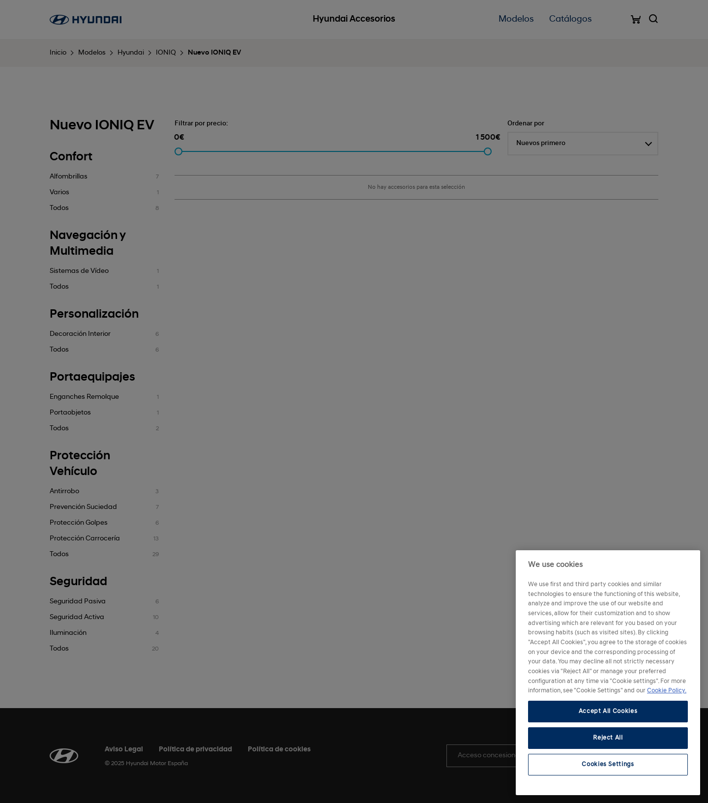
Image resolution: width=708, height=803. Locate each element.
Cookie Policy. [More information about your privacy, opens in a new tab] (666, 690)
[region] (608, 672)
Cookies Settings (608, 764)
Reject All (608, 738)
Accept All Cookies (608, 711)
